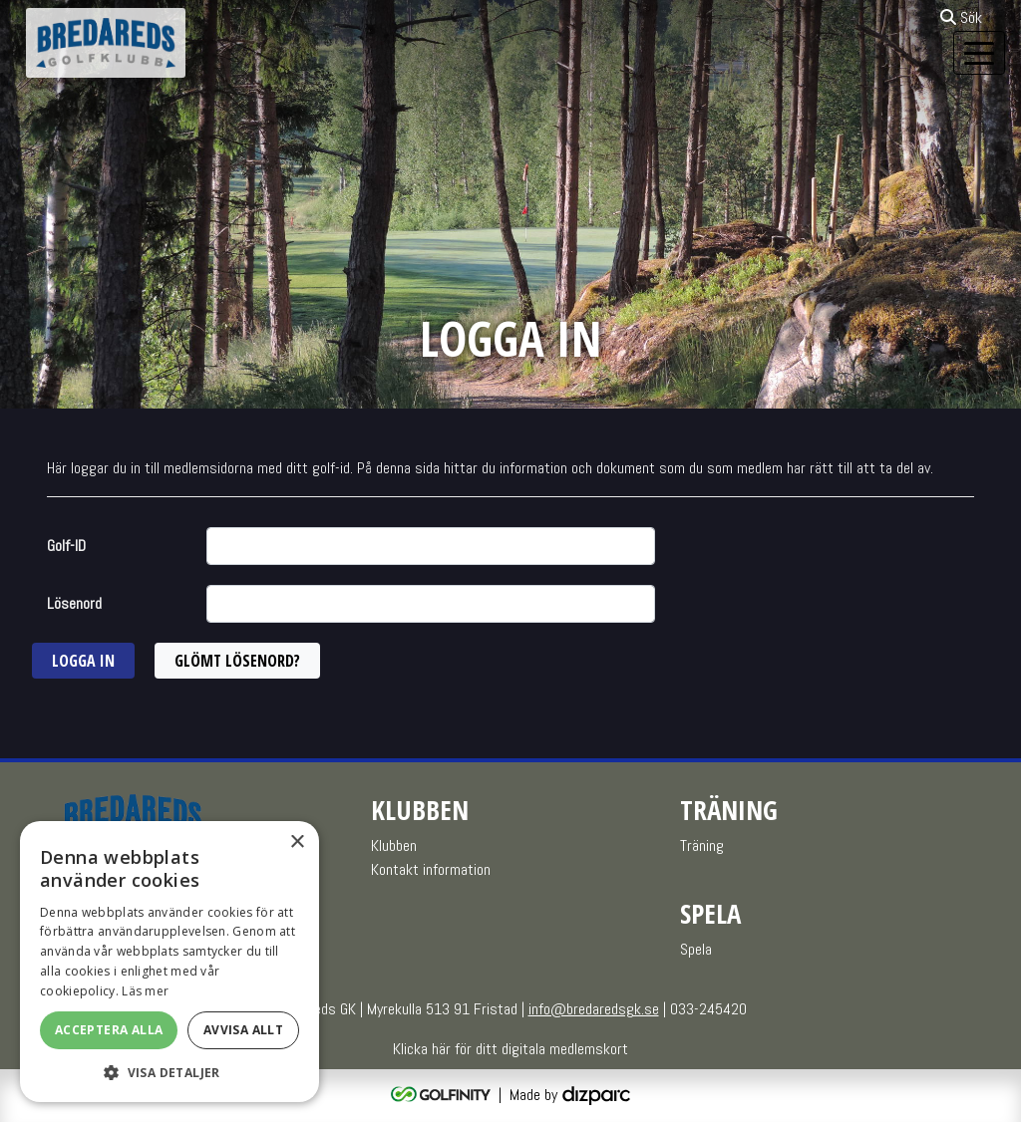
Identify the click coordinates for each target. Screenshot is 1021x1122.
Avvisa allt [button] (243, 1029)
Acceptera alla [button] (109, 1029)
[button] (169, 1072)
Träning (702, 845)
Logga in (83, 661)
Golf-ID (66, 545)
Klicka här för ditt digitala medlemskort (510, 1048)
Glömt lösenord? (237, 661)
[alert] (169, 961)
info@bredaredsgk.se (593, 1008)
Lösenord (74, 603)
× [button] (296, 842)
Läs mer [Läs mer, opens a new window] (145, 990)
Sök (961, 17)
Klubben (394, 845)
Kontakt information (431, 869)
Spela (696, 949)
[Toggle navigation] (979, 53)
